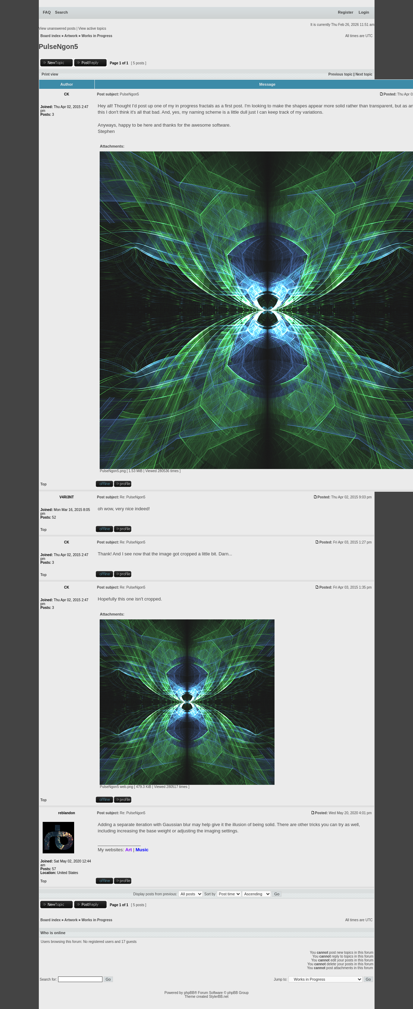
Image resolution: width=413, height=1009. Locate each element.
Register (345, 12)
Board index (51, 36)
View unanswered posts (57, 28)
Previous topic (340, 74)
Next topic (363, 74)
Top (44, 484)
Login (364, 12)
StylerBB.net (219, 997)
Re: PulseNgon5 (132, 497)
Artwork (71, 36)
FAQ (47, 12)
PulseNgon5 (58, 46)
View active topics (92, 28)
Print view (50, 74)
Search (61, 12)
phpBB (189, 993)
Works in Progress (96, 36)
